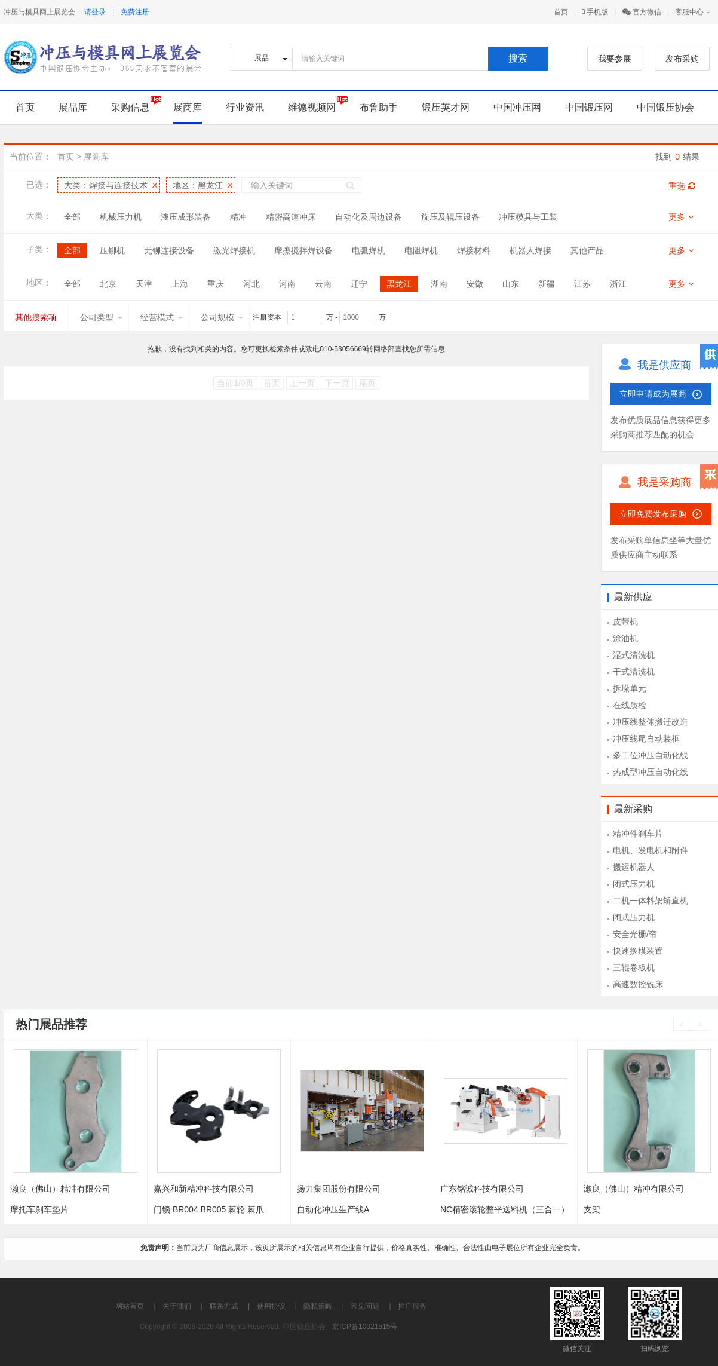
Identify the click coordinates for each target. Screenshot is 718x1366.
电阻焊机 (421, 250)
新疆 (546, 284)
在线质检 (629, 705)
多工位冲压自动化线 (650, 755)
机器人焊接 (530, 250)
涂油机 (625, 638)
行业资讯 (245, 107)
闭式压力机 (634, 884)
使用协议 (271, 1306)
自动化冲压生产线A (333, 1209)
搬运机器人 (634, 867)
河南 (287, 284)
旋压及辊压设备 (450, 217)
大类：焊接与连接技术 (106, 185)
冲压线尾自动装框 (646, 738)
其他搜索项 (36, 317)
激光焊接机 (234, 250)
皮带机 (625, 621)
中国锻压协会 (665, 107)
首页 (561, 12)
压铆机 (112, 250)
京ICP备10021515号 (364, 1326)
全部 (72, 217)
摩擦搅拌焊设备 (303, 250)
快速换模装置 (638, 950)
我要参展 (614, 58)
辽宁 (359, 284)
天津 (144, 284)
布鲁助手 (379, 107)
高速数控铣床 (638, 984)
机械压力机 (121, 217)
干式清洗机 (634, 671)
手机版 (595, 12)
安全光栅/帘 (635, 934)
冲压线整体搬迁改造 (650, 722)
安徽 (475, 284)
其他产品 (587, 250)
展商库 (187, 107)
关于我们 (176, 1306)
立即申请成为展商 (652, 394)
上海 (179, 284)
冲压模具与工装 (528, 217)
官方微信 (641, 12)
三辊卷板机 (634, 967)
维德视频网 (312, 107)
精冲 (238, 217)
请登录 (95, 12)
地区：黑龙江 (198, 185)
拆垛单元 (629, 688)
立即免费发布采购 (652, 514)
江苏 (582, 284)
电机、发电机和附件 (650, 850)
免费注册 (135, 12)
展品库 (73, 107)
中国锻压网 (589, 107)
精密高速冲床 (291, 217)
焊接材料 (473, 250)
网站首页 (129, 1306)
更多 (681, 217)
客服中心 (689, 12)
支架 (592, 1209)
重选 (681, 186)
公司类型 (101, 317)
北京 (108, 284)
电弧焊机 (368, 250)
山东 (510, 284)
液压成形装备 (186, 217)
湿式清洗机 (634, 655)
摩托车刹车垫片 (39, 1209)
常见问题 (365, 1306)
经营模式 (161, 317)
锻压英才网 (446, 107)
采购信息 (130, 107)
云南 (323, 284)
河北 (251, 284)
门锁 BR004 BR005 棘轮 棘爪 (209, 1209)
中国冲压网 (517, 107)
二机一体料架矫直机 (650, 900)
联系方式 (224, 1306)
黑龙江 (399, 284)
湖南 (439, 284)
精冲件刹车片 (638, 833)
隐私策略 (317, 1306)
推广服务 (412, 1306)
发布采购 (682, 58)
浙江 (618, 284)
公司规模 (222, 317)
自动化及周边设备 (368, 217)
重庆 (215, 284)
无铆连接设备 (169, 250)
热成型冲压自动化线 (650, 772)
